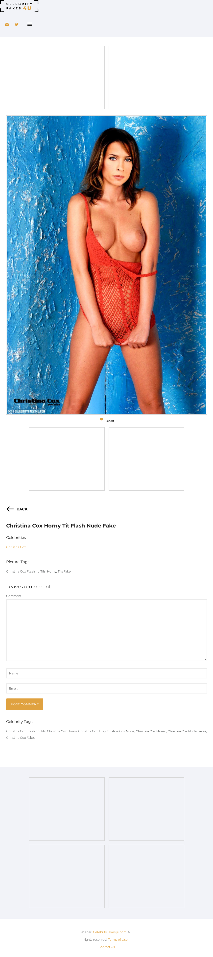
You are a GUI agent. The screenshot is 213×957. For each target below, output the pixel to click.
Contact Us (106, 947)
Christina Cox (16, 547)
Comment (14, 596)
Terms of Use (118, 939)
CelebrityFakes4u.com (109, 932)
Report (109, 421)
